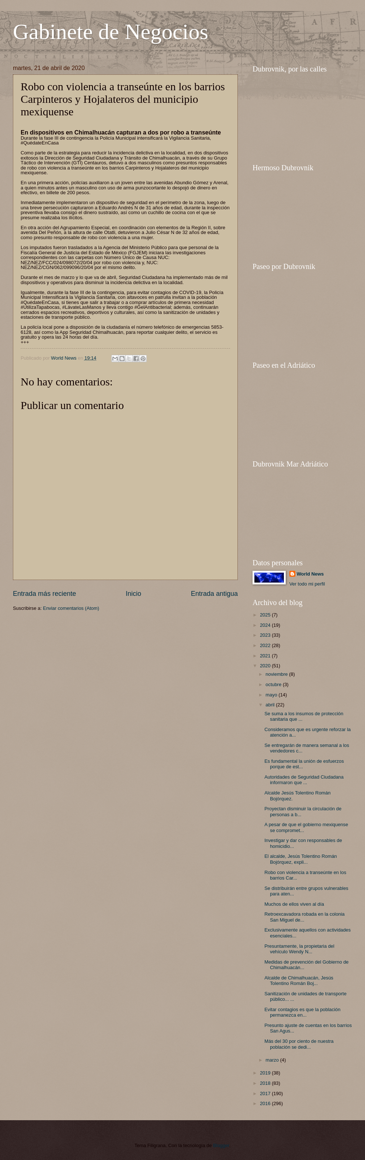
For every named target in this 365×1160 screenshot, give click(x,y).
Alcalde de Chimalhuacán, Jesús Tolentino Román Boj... (298, 980)
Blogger (221, 1145)
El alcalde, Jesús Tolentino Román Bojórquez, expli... (300, 858)
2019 (266, 1073)
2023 (266, 635)
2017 (266, 1093)
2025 (266, 615)
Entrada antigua (214, 593)
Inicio (133, 593)
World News (310, 574)
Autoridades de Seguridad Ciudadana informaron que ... (304, 779)
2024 (266, 625)
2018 (266, 1083)
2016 (266, 1103)
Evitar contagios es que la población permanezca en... (302, 1012)
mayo (271, 695)
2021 (266, 655)
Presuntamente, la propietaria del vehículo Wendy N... (299, 948)
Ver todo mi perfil (307, 584)
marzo (272, 1060)
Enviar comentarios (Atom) (71, 608)
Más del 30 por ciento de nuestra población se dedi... (299, 1043)
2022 (266, 645)
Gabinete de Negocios (110, 32)
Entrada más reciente (44, 593)
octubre (274, 684)
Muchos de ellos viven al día (294, 904)
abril (270, 704)
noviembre (277, 674)
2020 (266, 665)
